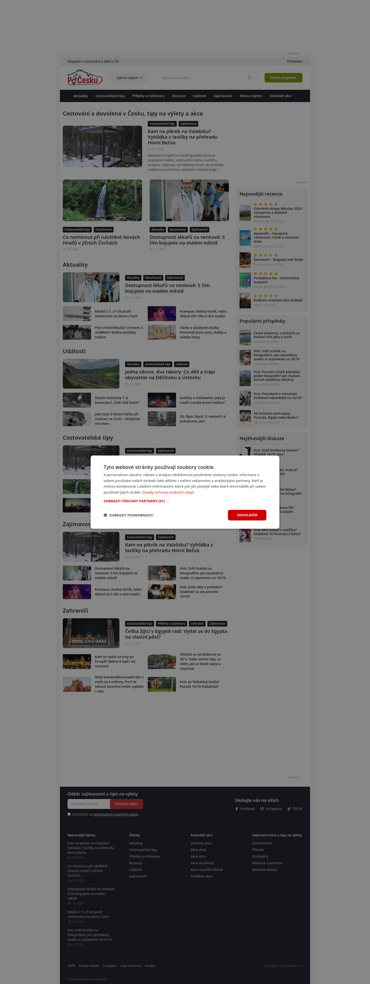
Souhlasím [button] (247, 515)
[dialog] (185, 492)
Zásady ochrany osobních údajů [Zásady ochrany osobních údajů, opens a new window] (168, 492)
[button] (185, 501)
